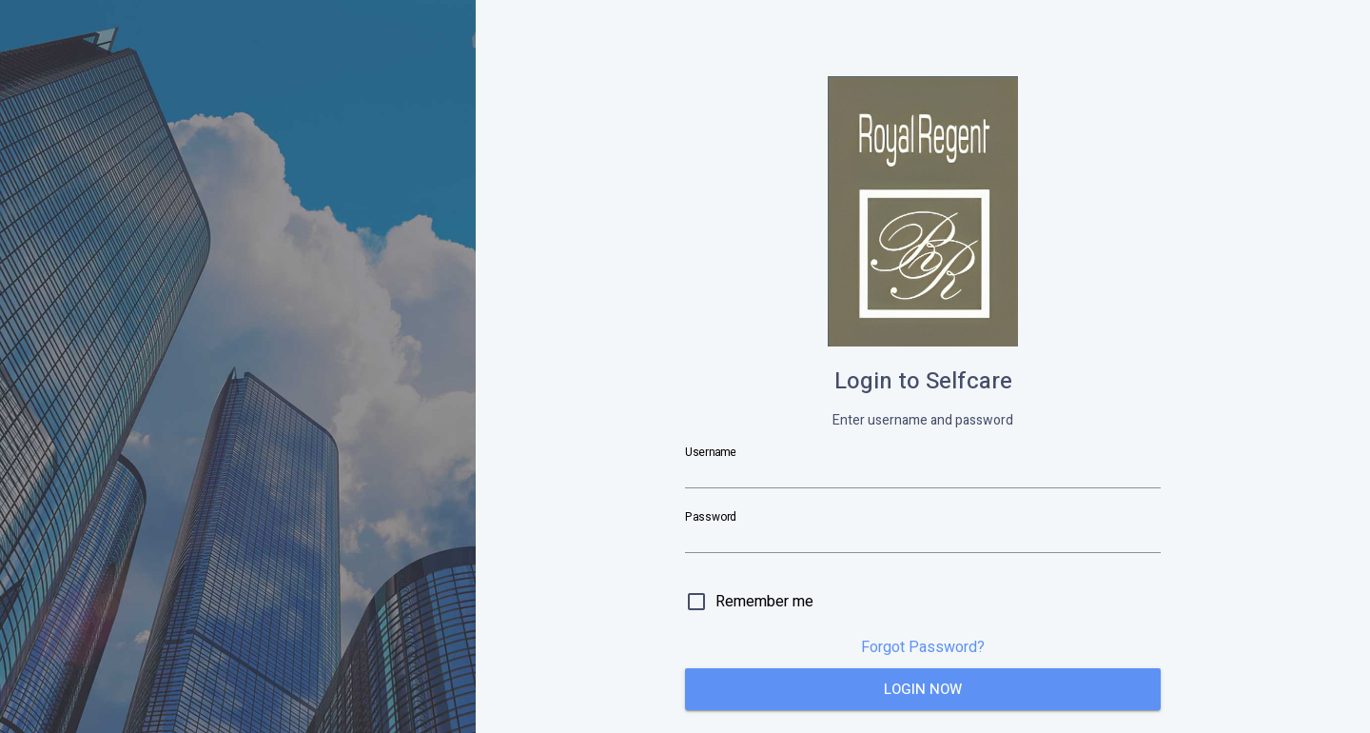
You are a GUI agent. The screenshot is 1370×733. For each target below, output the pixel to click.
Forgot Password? (923, 647)
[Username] (923, 472)
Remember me (764, 601)
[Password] (923, 537)
